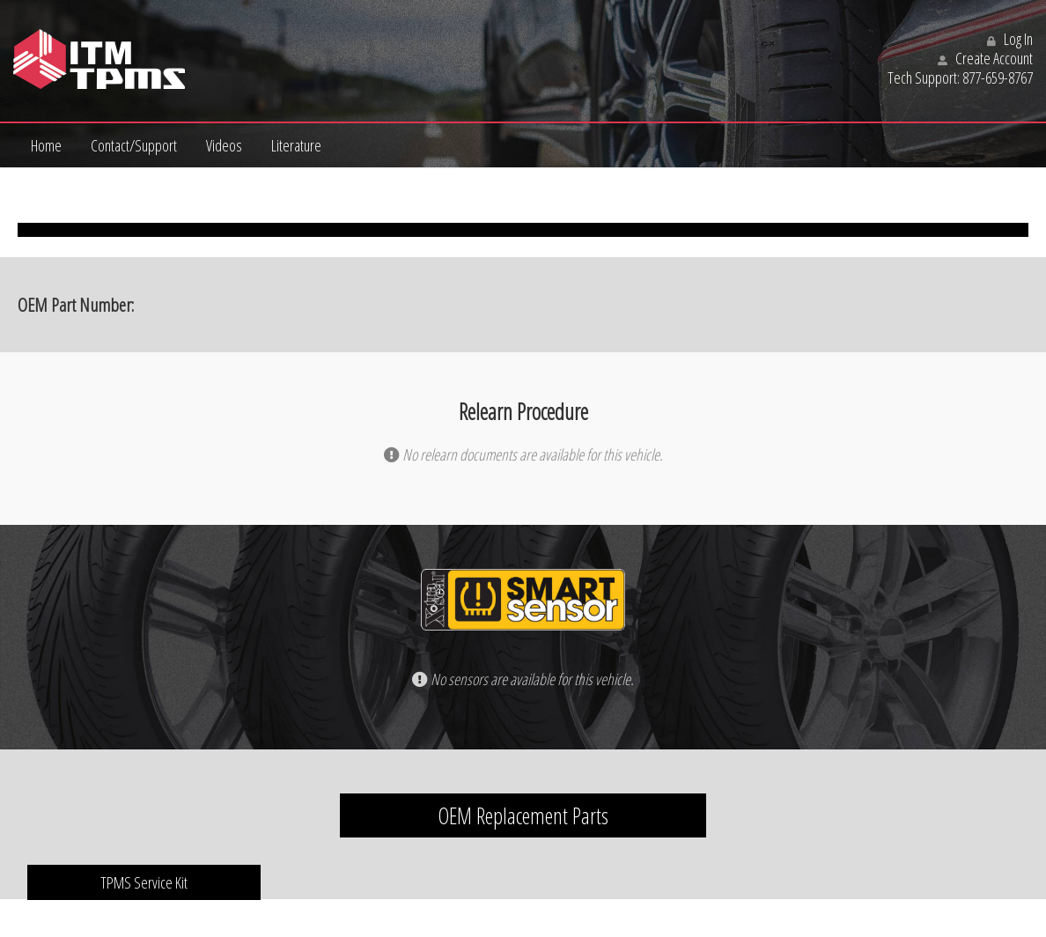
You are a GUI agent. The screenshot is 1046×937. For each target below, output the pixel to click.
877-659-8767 (997, 77)
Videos (224, 145)
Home (46, 145)
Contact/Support (134, 145)
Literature (296, 145)
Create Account (985, 58)
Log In (1010, 38)
